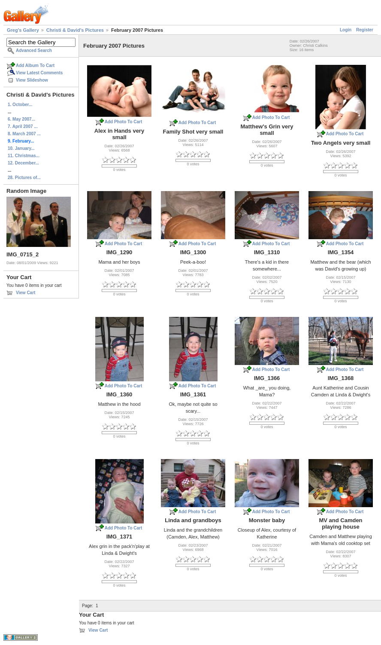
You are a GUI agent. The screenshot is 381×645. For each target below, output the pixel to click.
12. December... (23, 163)
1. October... (20, 104)
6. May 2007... (21, 119)
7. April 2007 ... (23, 126)
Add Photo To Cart (123, 121)
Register (364, 29)
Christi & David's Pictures (75, 30)
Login (345, 29)
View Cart (25, 292)
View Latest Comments (39, 72)
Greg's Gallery (23, 30)
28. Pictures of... (24, 177)
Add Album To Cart (35, 65)
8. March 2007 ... (24, 133)
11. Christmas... (23, 155)
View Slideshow (32, 80)
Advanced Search (34, 50)
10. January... (21, 148)
